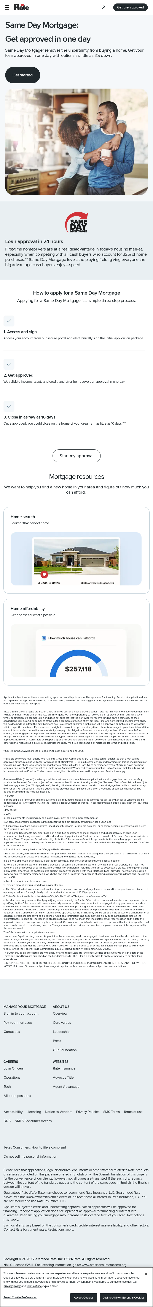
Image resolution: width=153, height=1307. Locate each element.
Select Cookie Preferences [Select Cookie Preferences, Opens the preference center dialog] (20, 1297)
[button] (7, 7)
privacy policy (12, 1286)
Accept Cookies (84, 1297)
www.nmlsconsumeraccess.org (104, 1265)
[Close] (146, 1274)
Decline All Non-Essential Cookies (123, 1297)
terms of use (34, 1286)
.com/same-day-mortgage (92, 743)
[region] (76, 1287)
